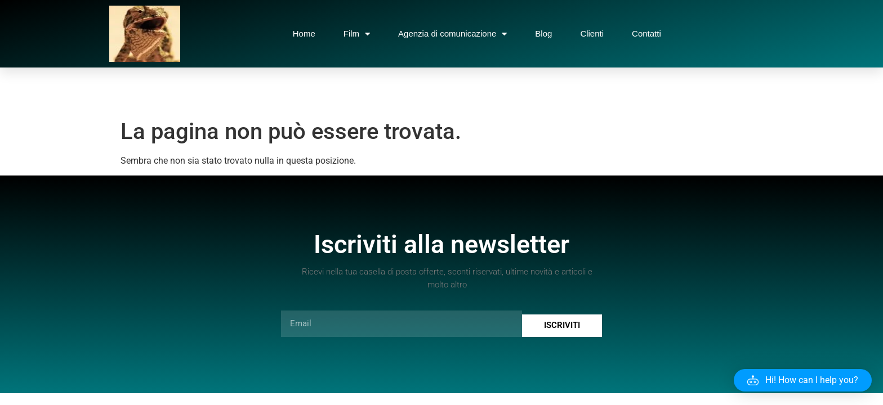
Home (304, 33)
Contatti (646, 33)
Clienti (592, 33)
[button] (803, 380)
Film (357, 34)
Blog (543, 33)
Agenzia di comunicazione (452, 34)
